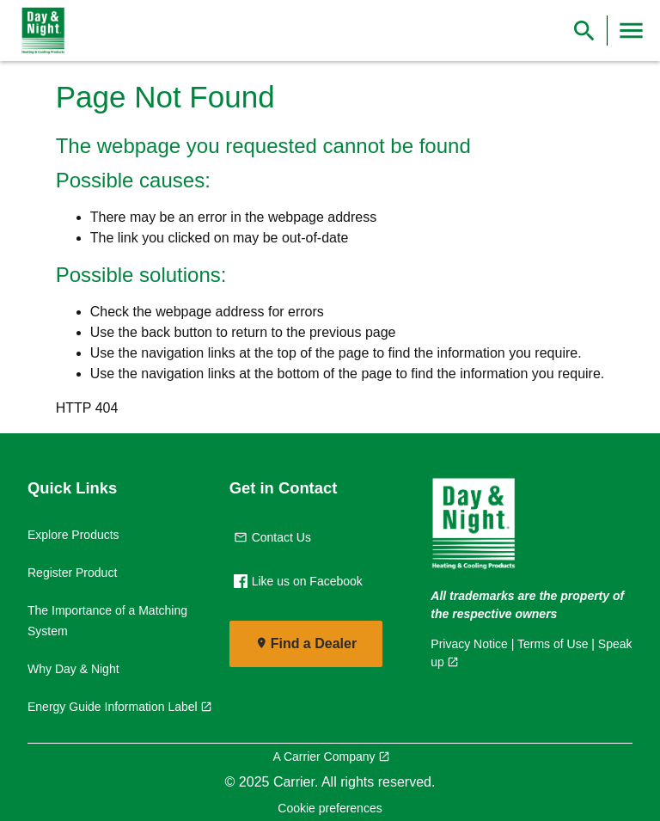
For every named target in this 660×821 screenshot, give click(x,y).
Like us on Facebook (298, 581)
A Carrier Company (323, 756)
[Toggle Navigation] (631, 30)
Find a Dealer (314, 643)
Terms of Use (552, 644)
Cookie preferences (330, 808)
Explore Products (73, 535)
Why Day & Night (73, 669)
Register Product (72, 572)
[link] (39, 31)
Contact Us (272, 537)
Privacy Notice (469, 644)
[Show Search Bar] (584, 30)
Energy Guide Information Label (113, 707)
